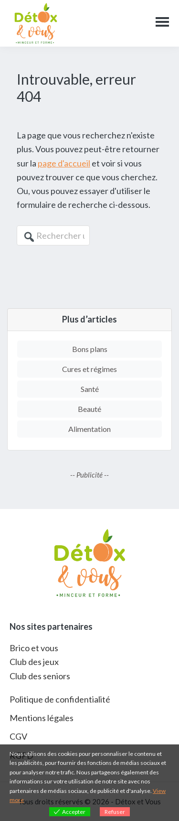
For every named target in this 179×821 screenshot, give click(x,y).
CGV (18, 736)
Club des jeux (34, 661)
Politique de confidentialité (60, 699)
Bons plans (89, 348)
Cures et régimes (89, 368)
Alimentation (89, 428)
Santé (90, 388)
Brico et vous (34, 648)
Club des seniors (40, 676)
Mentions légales (42, 718)
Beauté (89, 408)
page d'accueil (64, 163)
